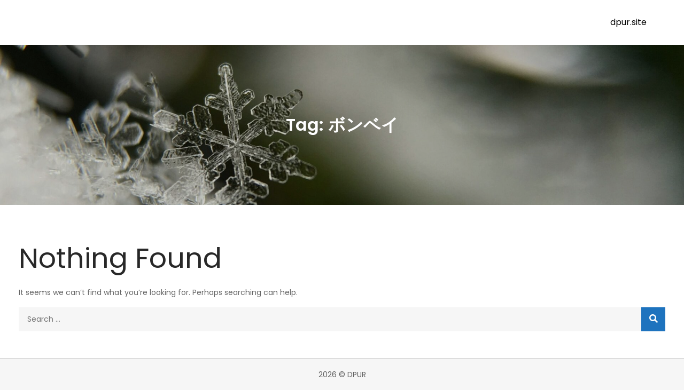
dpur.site (628, 22)
